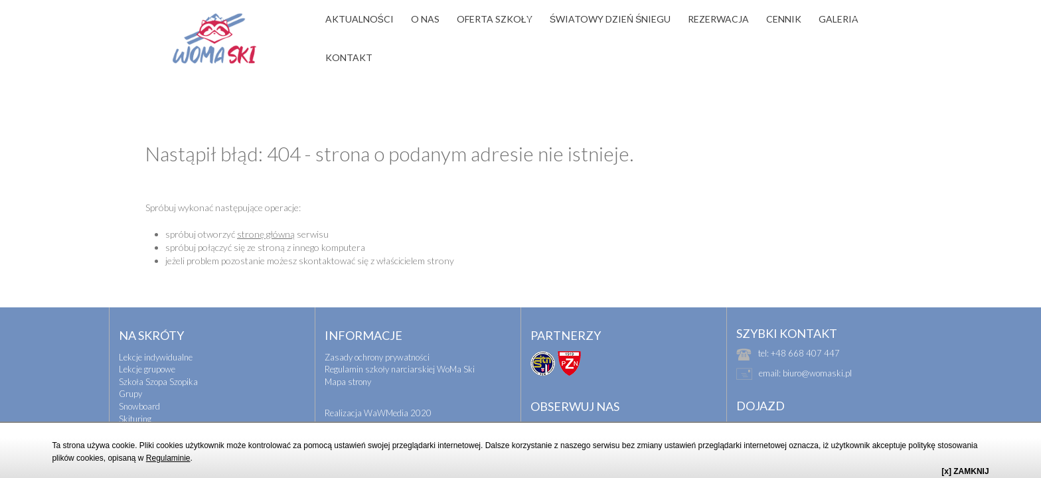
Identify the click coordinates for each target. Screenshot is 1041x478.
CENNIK (783, 19)
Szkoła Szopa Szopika (158, 358)
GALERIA (838, 19)
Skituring (135, 395)
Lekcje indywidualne (156, 333)
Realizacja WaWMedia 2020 (378, 389)
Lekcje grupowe (147, 345)
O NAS (425, 19)
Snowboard (139, 382)
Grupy (130, 369)
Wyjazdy (135, 419)
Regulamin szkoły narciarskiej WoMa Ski (400, 345)
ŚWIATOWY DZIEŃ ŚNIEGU (610, 19)
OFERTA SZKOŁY (494, 19)
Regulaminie (168, 458)
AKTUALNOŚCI (359, 19)
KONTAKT (348, 57)
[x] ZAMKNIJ (965, 471)
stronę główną (266, 210)
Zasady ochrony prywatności (377, 333)
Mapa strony (348, 358)
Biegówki (135, 407)
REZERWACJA (718, 19)
